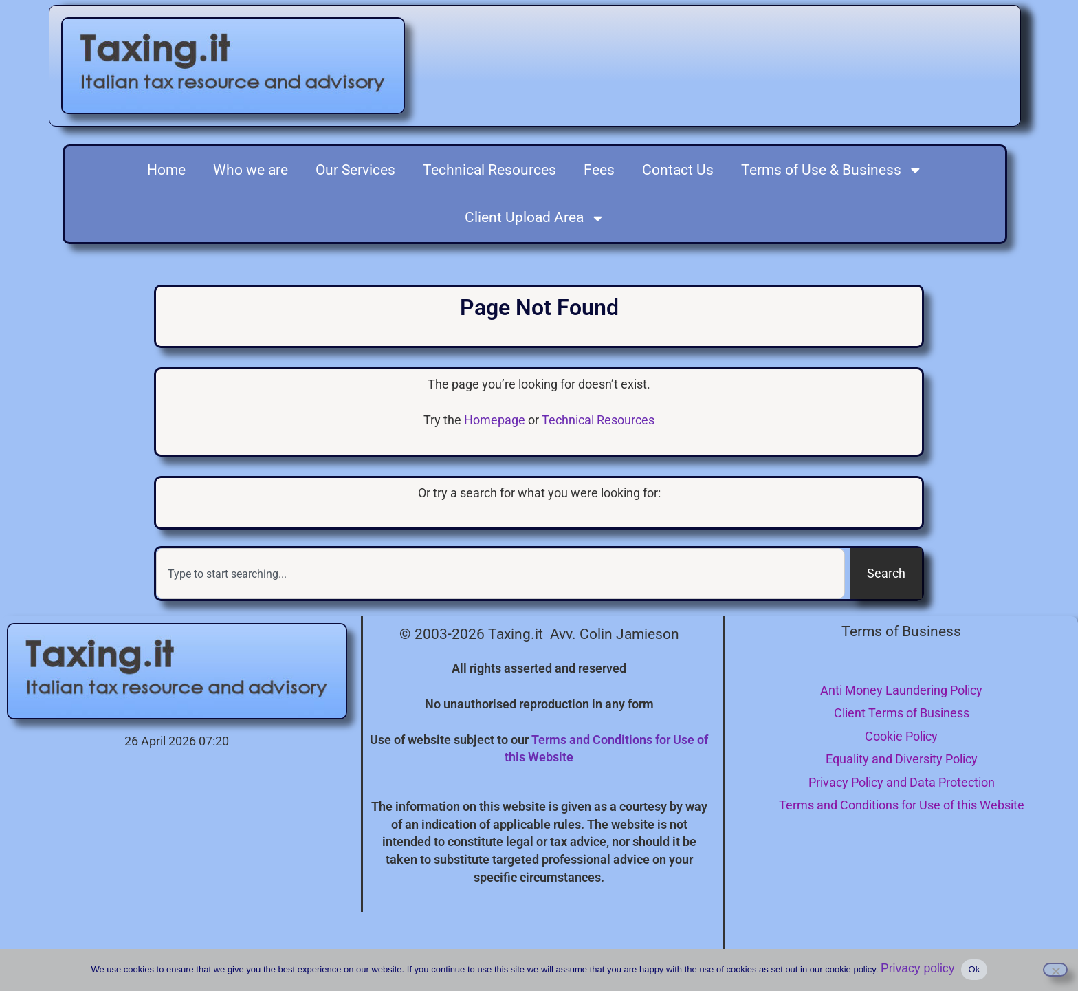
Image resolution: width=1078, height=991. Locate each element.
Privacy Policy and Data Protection (901, 782)
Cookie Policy (901, 736)
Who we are (250, 170)
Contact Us (678, 170)
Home (166, 170)
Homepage (494, 420)
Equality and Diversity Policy (902, 759)
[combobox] (500, 573)
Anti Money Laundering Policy (901, 690)
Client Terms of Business (901, 713)
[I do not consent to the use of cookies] (1055, 970)
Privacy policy (918, 968)
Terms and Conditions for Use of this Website (901, 805)
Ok (974, 969)
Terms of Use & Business (832, 170)
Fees (599, 170)
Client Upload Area (535, 218)
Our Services (355, 170)
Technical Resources (489, 170)
